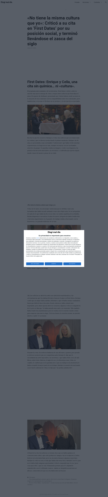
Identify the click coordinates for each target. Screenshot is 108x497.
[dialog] (54, 248)
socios (37, 238)
